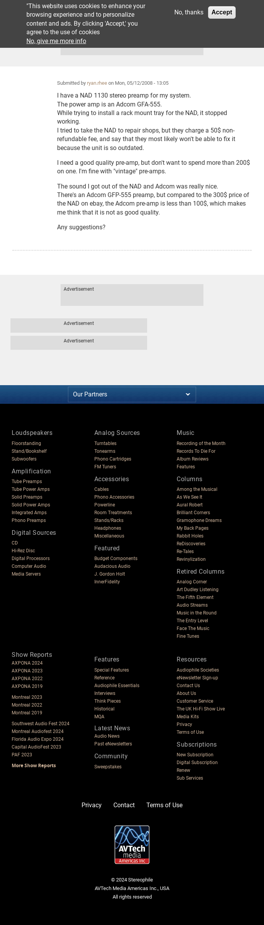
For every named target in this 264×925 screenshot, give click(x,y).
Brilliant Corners (193, 512)
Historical (104, 709)
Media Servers (26, 574)
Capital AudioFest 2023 (36, 747)
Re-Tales (185, 551)
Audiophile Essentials (116, 685)
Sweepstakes (108, 767)
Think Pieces (107, 701)
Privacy (184, 724)
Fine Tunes (188, 636)
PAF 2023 (22, 754)
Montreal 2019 (27, 713)
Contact (124, 805)
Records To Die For (196, 451)
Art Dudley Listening (198, 589)
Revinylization (191, 559)
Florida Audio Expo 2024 (38, 739)
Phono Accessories (114, 497)
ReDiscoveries (191, 543)
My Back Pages (192, 528)
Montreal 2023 (27, 697)
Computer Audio (29, 566)
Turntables (105, 443)
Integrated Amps (29, 512)
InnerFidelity (107, 582)
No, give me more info (56, 41)
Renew (183, 770)
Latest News (112, 728)
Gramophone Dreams (199, 520)
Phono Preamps (29, 520)
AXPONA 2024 (27, 663)
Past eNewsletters (113, 744)
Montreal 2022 (27, 705)
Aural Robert (190, 505)
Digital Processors (31, 558)
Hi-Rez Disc (23, 550)
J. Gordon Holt (109, 574)
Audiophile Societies (198, 670)
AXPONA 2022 (27, 678)
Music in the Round (197, 613)
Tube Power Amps (31, 489)
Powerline (104, 505)
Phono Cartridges (112, 459)
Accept (222, 12)
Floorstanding (26, 443)
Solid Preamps (27, 497)
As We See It (189, 497)
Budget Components (115, 558)
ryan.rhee (97, 83)
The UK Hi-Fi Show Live (201, 709)
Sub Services (190, 778)
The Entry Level (192, 620)
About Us (186, 693)
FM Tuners (105, 466)
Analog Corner (192, 582)
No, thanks (188, 12)
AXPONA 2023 (27, 671)
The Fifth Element (195, 597)
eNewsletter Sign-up (197, 678)
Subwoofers (24, 459)
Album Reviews (192, 459)
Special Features (111, 670)
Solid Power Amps (31, 505)
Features (186, 466)
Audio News (107, 736)
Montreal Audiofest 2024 (38, 731)
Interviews (104, 693)
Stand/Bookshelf (29, 451)
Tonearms (104, 451)
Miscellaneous (109, 536)
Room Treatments (113, 512)
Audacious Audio (112, 566)
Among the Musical (197, 489)
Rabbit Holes (190, 536)
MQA (99, 716)
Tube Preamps (27, 481)
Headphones (107, 528)
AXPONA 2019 (27, 686)
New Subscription (195, 754)
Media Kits (188, 716)
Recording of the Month (201, 443)
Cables (101, 489)
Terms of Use (190, 732)
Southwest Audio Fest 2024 (40, 723)
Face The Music (193, 628)
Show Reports (32, 654)
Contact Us (188, 685)
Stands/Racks (108, 520)
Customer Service (195, 701)
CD (15, 543)
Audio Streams (192, 605)
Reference (104, 678)
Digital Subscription (197, 762)
